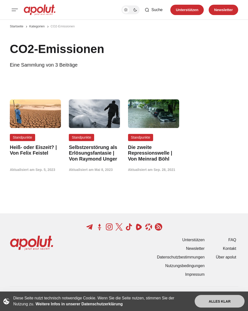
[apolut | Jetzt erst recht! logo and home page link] (40, 10)
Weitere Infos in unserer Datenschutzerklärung (79, 304)
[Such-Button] (153, 10)
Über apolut (226, 257)
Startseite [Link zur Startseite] (16, 26)
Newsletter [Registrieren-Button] (223, 10)
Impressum (194, 274)
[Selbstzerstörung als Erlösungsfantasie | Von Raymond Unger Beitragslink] (94, 153)
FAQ (232, 240)
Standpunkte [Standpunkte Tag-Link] (22, 137)
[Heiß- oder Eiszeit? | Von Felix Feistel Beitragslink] (35, 150)
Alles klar (220, 301)
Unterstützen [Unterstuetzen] (187, 10)
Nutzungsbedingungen (184, 266)
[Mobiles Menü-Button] (15, 10)
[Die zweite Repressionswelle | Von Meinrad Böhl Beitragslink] (153, 153)
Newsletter (195, 248)
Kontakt (229, 248)
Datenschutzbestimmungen (180, 257)
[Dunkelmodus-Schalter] (130, 9)
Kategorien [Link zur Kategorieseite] (37, 26)
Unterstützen (193, 240)
